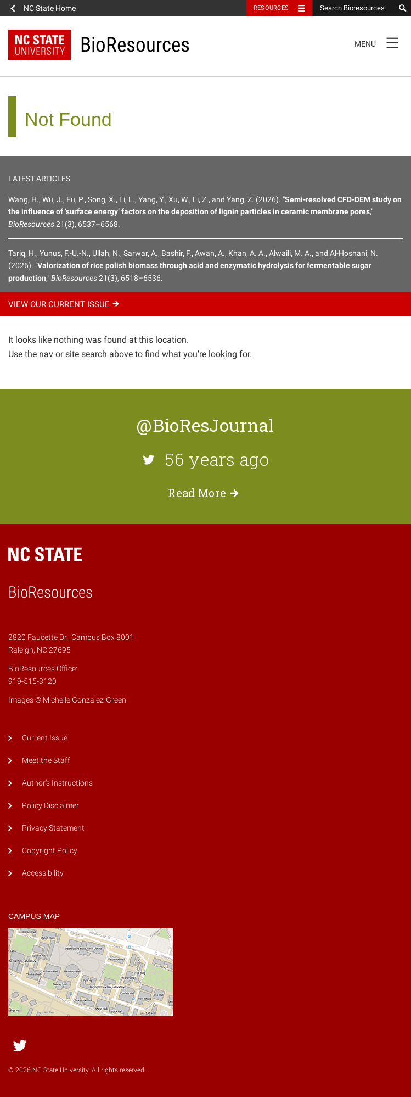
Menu (380, 42)
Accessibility (43, 873)
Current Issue (44, 738)
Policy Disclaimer (50, 805)
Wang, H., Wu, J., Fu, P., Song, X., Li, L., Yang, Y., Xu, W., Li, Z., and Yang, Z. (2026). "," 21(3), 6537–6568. (205, 212)
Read (205, 493)
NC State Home (50, 8)
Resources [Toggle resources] (271, 8)
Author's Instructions (57, 783)
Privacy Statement (53, 828)
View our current (65, 304)
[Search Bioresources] (353, 8)
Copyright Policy (49, 850)
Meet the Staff (46, 760)
